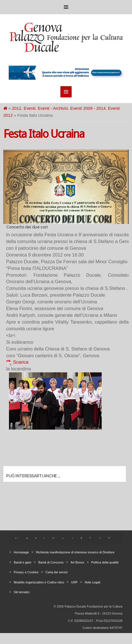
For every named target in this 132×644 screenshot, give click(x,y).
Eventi (29, 108)
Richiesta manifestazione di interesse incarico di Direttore (75, 552)
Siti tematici (21, 592)
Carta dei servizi (56, 572)
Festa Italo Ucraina (43, 134)
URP (74, 582)
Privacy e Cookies (26, 572)
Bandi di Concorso (50, 562)
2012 (16, 108)
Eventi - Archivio (53, 108)
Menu (66, 7)
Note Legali (92, 582)
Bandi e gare (22, 562)
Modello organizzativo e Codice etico (39, 582)
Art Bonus (77, 562)
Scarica (20, 362)
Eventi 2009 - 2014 (88, 108)
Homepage (21, 552)
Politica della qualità (105, 562)
